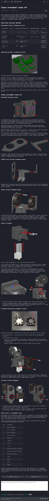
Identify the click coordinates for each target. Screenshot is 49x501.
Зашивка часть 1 (13, 476)
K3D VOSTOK (3, 494)
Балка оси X (36, 476)
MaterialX (8, 499)
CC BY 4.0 (28, 494)
